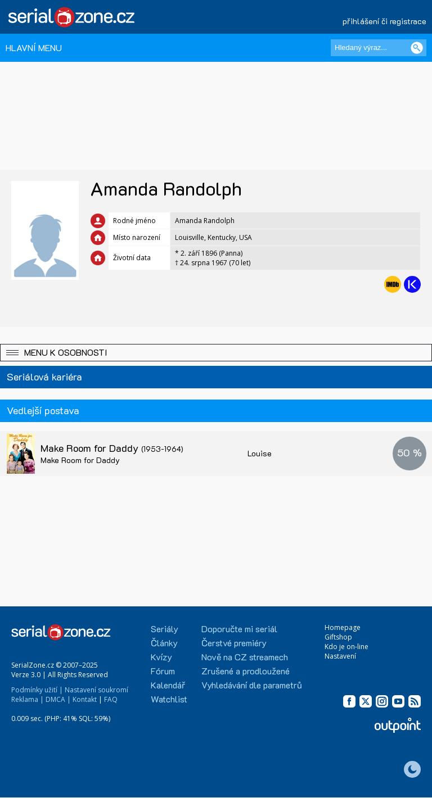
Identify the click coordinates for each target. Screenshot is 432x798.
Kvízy (161, 657)
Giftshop (338, 637)
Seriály (164, 628)
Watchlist (169, 699)
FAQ (111, 699)
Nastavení (340, 656)
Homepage (343, 627)
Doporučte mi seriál (239, 628)
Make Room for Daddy (111, 448)
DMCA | (58, 699)
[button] (216, 352)
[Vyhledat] (417, 48)
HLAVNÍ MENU (34, 47)
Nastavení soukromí (96, 690)
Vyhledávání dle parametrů (251, 685)
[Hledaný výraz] (378, 47)
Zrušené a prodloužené (245, 671)
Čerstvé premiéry (234, 643)
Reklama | (27, 699)
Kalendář (168, 685)
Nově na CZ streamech (244, 657)
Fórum (163, 671)
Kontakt (85, 699)
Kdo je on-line (346, 646)
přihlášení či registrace (384, 21)
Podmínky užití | (37, 690)
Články (164, 643)
